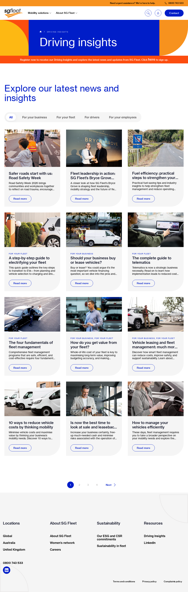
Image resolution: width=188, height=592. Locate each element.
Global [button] (6, 536)
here (151, 59)
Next (111, 485)
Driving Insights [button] (153, 536)
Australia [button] (8, 543)
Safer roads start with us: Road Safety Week (31, 175)
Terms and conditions (124, 581)
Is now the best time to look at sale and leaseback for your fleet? (93, 425)
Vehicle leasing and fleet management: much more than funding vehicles (154, 344)
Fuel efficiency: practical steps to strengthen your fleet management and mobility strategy (153, 175)
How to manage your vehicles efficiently (150, 425)
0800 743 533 (13, 563)
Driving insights (57, 32)
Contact (174, 13)
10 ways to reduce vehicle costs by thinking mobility (31, 425)
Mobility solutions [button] (39, 13)
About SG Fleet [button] (66, 13)
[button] (158, 13)
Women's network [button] (61, 543)
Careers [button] (54, 549)
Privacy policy (149, 581)
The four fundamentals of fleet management (31, 344)
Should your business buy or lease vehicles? (93, 260)
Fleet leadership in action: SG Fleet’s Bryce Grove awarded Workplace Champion (92, 175)
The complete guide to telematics (151, 260)
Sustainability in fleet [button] (110, 546)
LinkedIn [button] (149, 543)
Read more (20, 198)
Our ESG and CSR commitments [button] (108, 537)
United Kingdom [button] (13, 549)
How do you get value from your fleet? (93, 344)
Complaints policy (173, 581)
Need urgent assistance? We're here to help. (132, 3)
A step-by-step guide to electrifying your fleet (29, 260)
